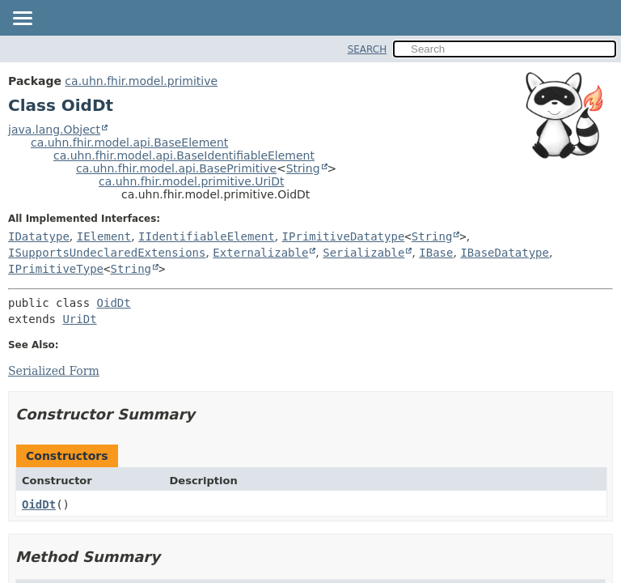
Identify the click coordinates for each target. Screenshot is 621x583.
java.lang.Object (54, 129)
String (303, 168)
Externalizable (260, 252)
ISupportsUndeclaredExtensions (106, 252)
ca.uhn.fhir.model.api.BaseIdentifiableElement (184, 155)
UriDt (79, 319)
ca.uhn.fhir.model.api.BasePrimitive (176, 168)
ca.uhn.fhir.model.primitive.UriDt (191, 181)
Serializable (363, 252)
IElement (104, 236)
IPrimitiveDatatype (343, 236)
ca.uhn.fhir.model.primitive (141, 80)
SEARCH (367, 49)
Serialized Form (53, 370)
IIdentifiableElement (206, 236)
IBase (436, 252)
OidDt (114, 302)
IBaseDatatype (504, 252)
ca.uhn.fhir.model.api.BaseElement (129, 142)
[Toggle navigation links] (22, 19)
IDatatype (39, 236)
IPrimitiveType (56, 268)
